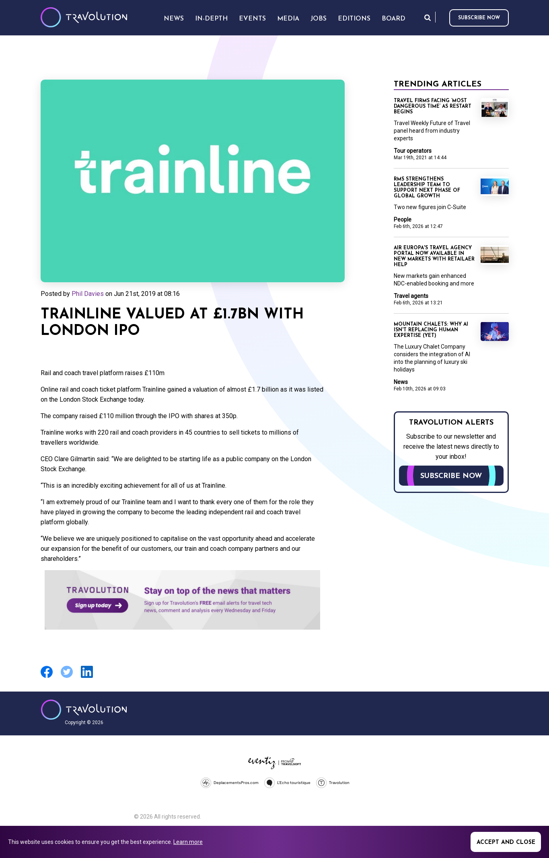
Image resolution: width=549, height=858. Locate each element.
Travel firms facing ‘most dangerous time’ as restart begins (432, 107)
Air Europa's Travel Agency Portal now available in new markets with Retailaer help (434, 256)
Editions (354, 19)
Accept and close (506, 843)
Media (288, 19)
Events (252, 19)
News (401, 382)
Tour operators (413, 150)
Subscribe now (479, 18)
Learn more (188, 842)
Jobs (318, 19)
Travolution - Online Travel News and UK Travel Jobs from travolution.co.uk (84, 710)
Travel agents (411, 296)
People (402, 219)
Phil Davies (88, 294)
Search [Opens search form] (428, 17)
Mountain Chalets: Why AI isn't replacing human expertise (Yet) (431, 330)
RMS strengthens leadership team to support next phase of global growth (427, 188)
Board (393, 19)
